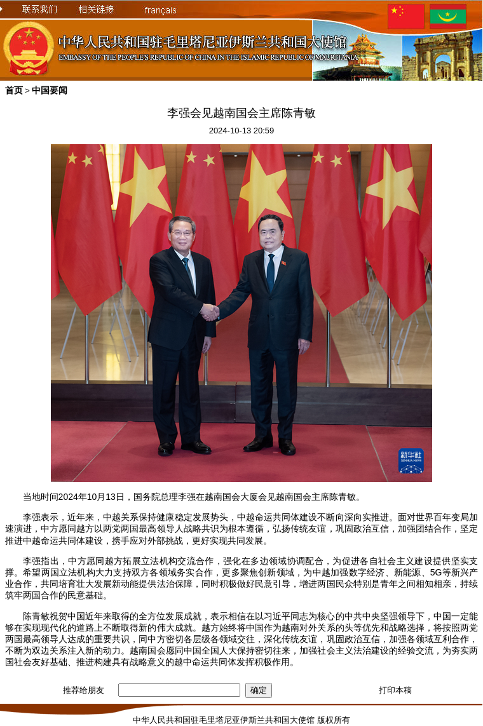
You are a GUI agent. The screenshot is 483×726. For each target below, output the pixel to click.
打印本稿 (395, 690)
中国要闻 (49, 90)
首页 (14, 90)
